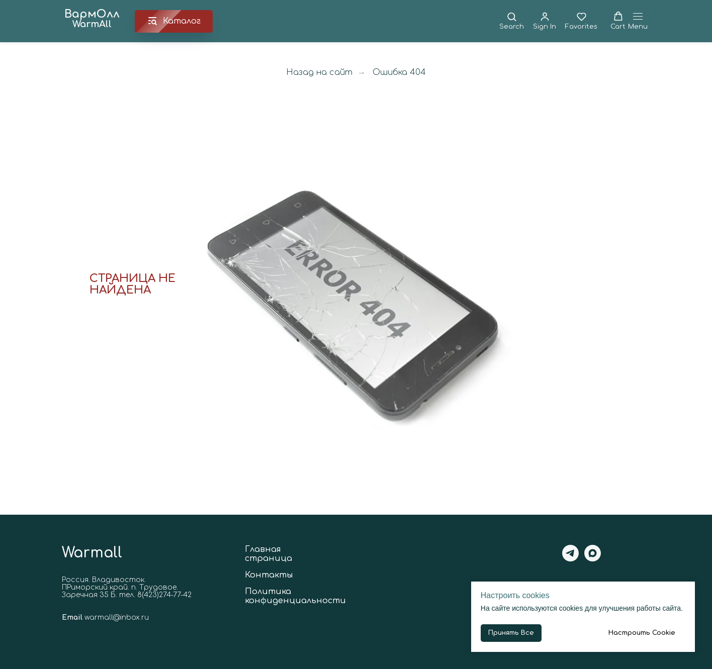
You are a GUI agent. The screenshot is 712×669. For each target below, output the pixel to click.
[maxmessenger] (592, 558)
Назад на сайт (319, 72)
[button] (511, 21)
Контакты (269, 575)
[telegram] (570, 558)
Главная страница (268, 554)
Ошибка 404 (399, 72)
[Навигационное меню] (638, 21)
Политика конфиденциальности (295, 596)
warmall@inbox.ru (116, 617)
